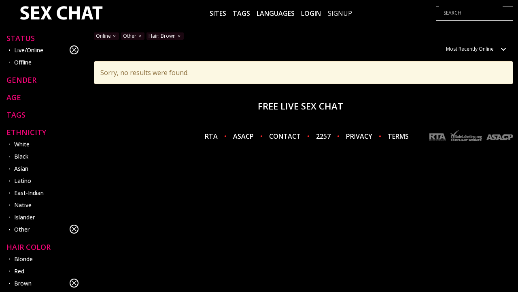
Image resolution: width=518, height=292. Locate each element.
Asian (21, 168)
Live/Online (46, 49)
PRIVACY (359, 136)
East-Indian (29, 193)
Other (46, 229)
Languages (276, 13)
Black (21, 156)
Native (23, 205)
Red (19, 271)
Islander (24, 217)
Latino (22, 181)
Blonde (23, 259)
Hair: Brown (165, 35)
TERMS (398, 136)
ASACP (243, 136)
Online (106, 35)
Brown (46, 283)
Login (311, 13)
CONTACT (285, 136)
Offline (23, 62)
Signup (340, 13)
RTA (211, 136)
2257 (323, 136)
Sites (218, 13)
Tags (241, 13)
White (22, 144)
